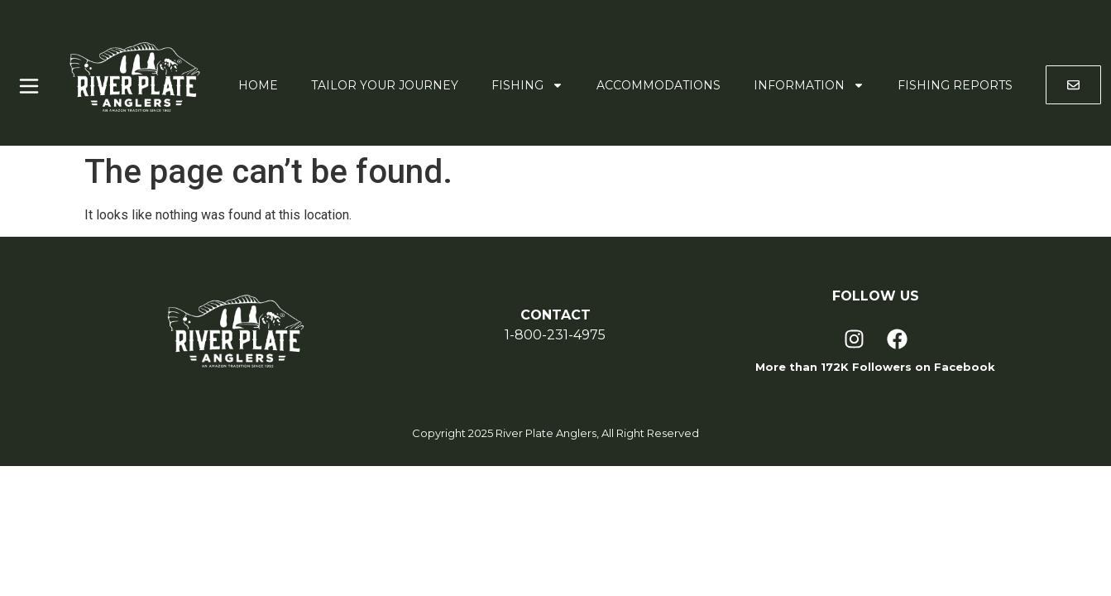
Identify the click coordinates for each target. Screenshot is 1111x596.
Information (809, 85)
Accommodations (658, 85)
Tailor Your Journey (384, 85)
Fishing (527, 85)
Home (258, 85)
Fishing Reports (955, 85)
